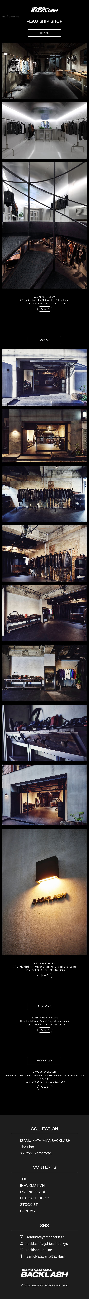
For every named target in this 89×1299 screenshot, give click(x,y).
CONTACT (28, 1211)
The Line (27, 1147)
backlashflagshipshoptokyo (46, 1244)
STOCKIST (29, 1205)
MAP (45, 309)
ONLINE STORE (33, 1192)
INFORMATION (32, 1185)
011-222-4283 (57, 1082)
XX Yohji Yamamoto (35, 1153)
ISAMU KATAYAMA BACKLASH (45, 1140)
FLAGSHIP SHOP (34, 1198)
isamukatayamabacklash (44, 1237)
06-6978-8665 (57, 970)
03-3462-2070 (57, 303)
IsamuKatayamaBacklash (45, 1256)
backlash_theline (38, 1250)
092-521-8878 (57, 1024)
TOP (23, 1179)
